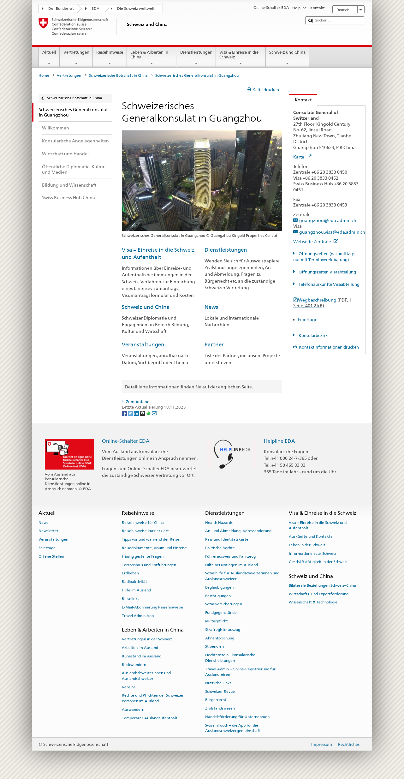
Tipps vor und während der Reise (150, 539)
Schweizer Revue (220, 691)
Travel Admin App (138, 615)
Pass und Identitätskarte (226, 539)
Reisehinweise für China (143, 522)
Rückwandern (134, 664)
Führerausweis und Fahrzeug (230, 556)
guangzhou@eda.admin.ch (327, 220)
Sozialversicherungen (223, 604)
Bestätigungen (218, 595)
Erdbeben (130, 573)
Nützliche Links (218, 683)
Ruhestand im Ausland (141, 656)
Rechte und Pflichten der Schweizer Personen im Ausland (153, 698)
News (211, 307)
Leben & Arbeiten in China (151, 58)
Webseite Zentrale (315, 241)
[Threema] (143, 413)
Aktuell (49, 58)
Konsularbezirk (313, 335)
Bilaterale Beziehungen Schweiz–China (322, 585)
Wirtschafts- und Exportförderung (318, 594)
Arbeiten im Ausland (140, 647)
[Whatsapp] (149, 413)
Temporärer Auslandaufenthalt (149, 718)
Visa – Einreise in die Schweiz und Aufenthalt (318, 525)
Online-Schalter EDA (126, 441)
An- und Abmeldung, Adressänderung (238, 531)
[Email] (154, 413)
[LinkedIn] (137, 413)
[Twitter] (131, 413)
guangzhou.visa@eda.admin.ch (332, 232)
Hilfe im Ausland (136, 590)
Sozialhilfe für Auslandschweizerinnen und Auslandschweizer (242, 576)
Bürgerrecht (215, 700)
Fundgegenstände (221, 612)
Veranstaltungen (143, 344)
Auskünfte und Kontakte (311, 536)
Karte (302, 156)
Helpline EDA (279, 441)
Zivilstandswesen (220, 708)
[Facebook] (125, 413)
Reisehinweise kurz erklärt (145, 531)
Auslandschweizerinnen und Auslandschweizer (146, 675)
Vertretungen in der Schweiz (147, 639)
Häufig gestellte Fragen (142, 556)
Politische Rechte (220, 548)
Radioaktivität (134, 581)
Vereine (129, 687)
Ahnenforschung (219, 638)
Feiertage (308, 319)
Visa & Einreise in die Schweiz (240, 58)
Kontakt (300, 99)
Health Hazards (219, 522)
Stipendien (214, 646)
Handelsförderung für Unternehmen (237, 717)
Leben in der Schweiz (307, 545)
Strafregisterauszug (222, 629)
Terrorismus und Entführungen (149, 564)
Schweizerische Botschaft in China (118, 75)
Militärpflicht (216, 621)
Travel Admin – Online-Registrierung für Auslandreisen (240, 671)
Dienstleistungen (196, 58)
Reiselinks (130, 598)
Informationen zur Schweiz (312, 553)
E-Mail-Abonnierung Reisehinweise (152, 607)
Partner (214, 344)
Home (44, 75)
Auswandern (133, 709)
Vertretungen (76, 58)
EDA (95, 8)
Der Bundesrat (61, 8)
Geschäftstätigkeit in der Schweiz (318, 562)
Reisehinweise (110, 58)
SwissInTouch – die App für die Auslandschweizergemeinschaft (233, 728)
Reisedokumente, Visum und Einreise (154, 548)
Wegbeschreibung (322, 303)
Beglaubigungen (219, 587)
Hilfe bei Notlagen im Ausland (231, 564)
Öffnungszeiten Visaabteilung (327, 272)
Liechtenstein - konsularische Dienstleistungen (230, 657)
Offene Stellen (51, 556)
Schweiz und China (287, 58)
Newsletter (48, 531)
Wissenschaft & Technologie (313, 602)
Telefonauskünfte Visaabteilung (328, 284)
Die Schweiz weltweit (136, 8)
